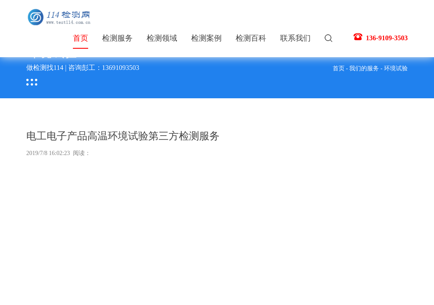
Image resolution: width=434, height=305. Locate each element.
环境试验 (396, 68)
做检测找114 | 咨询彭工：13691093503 (82, 67)
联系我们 (295, 38)
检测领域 (162, 38)
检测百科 (251, 38)
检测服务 (117, 38)
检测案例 (206, 38)
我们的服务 (364, 68)
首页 (80, 41)
